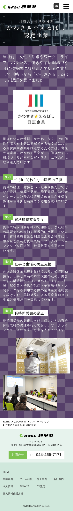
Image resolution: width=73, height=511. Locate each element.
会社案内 (59, 479)
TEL (46, 455)
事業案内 (8, 479)
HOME (6, 421)
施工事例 (42, 479)
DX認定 (41, 486)
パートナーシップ (39, 421)
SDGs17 (24, 486)
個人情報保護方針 (13, 493)
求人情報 (8, 486)
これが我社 (20, 421)
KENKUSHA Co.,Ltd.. (40, 506)
